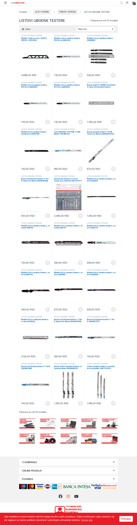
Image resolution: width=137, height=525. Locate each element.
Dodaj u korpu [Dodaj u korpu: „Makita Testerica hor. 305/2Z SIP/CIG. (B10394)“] (47, 75)
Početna (23, 12)
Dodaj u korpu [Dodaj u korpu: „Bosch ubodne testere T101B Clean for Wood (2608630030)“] (113, 168)
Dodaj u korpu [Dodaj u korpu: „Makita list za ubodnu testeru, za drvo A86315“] (113, 215)
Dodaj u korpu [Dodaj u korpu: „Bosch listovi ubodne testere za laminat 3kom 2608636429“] (80, 403)
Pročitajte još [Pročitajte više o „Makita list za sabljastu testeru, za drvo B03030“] (47, 356)
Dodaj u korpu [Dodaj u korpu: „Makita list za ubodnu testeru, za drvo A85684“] (113, 309)
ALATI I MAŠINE (42, 12)
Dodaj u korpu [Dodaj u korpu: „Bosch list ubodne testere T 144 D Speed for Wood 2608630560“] (80, 356)
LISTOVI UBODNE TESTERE (31, 36)
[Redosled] (95, 29)
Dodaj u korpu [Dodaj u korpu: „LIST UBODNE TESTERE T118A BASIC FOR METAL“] (80, 168)
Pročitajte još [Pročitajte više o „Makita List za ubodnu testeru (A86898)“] (113, 75)
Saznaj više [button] (86, 520)
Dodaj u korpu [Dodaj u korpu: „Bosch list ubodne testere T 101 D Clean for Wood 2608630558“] (47, 215)
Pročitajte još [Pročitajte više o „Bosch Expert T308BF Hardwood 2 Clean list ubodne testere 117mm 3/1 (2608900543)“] (113, 122)
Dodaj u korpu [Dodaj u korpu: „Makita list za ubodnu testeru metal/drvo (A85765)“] (47, 168)
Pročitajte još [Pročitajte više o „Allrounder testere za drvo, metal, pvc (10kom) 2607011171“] (80, 215)
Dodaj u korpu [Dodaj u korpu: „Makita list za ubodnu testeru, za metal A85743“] (47, 262)
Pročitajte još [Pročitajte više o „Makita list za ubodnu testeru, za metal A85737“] (80, 262)
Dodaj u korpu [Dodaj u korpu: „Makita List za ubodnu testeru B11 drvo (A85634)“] (80, 122)
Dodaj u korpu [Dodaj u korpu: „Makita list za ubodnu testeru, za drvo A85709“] (47, 309)
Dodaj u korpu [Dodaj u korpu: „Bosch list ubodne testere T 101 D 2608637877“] (113, 356)
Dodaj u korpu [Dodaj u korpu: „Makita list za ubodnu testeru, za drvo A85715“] (113, 262)
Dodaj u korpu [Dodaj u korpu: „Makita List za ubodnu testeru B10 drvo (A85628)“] (80, 75)
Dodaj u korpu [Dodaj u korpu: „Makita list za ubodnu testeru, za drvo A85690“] (80, 309)
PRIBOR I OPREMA (67, 12)
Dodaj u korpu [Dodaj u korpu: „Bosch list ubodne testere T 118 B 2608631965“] (47, 403)
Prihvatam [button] (126, 519)
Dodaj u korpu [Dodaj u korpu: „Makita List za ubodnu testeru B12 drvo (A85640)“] (47, 122)
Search (121, 2)
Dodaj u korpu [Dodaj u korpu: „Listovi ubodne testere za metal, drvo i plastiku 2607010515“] (113, 403)
